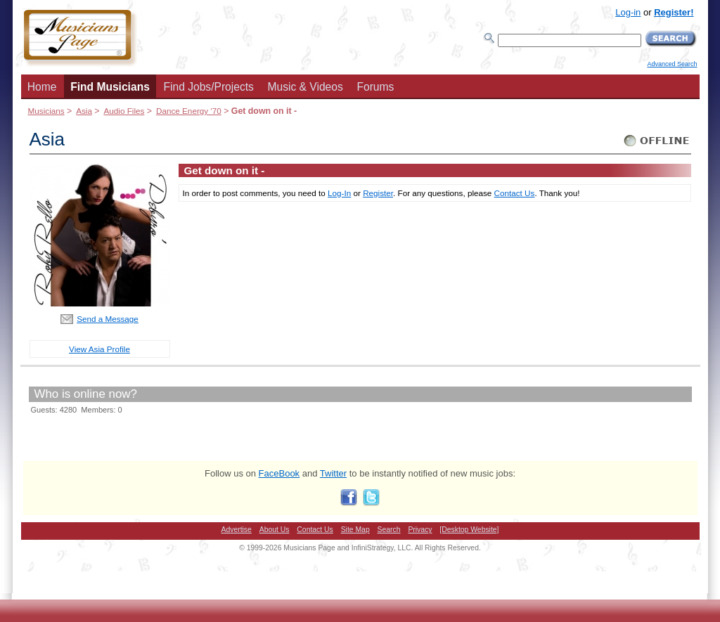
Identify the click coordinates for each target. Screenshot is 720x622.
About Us (274, 529)
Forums (375, 87)
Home (42, 87)
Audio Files (123, 110)
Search (389, 529)
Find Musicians (110, 87)
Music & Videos (305, 87)
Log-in (628, 12)
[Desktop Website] (469, 529)
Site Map (355, 529)
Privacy (420, 529)
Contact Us (514, 192)
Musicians (46, 110)
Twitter (333, 473)
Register (378, 192)
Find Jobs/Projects (209, 87)
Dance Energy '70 (188, 110)
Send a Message (108, 318)
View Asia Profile (99, 349)
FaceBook (279, 473)
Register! (673, 12)
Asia (84, 110)
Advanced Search (672, 63)
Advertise (236, 529)
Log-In (339, 192)
